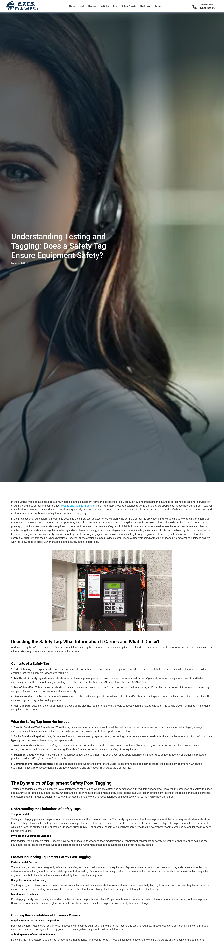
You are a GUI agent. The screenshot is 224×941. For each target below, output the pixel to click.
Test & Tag (104, 6)
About (81, 6)
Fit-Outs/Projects (128, 6)
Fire (115, 6)
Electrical (92, 6)
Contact (158, 6)
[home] (22, 6)
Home (72, 6)
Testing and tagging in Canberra (79, 505)
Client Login (145, 6)
